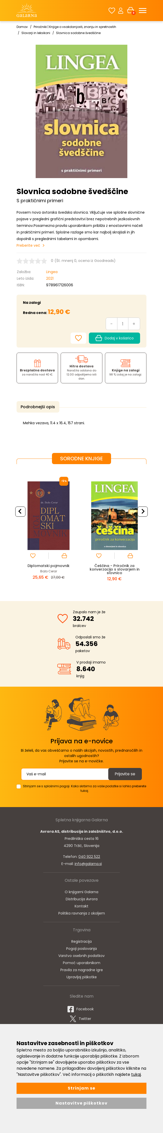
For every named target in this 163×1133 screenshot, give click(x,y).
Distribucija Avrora (82, 898)
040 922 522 (89, 855)
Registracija (81, 940)
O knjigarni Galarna (81, 890)
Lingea (52, 271)
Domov (22, 27)
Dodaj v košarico (114, 338)
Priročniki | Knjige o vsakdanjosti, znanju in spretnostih (75, 27)
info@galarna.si (88, 862)
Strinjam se (81, 1088)
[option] (48, 528)
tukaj (136, 1074)
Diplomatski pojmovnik (48, 564)
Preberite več (28, 245)
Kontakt (81, 905)
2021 (49, 278)
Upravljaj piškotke (81, 976)
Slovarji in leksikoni (35, 33)
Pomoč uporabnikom (81, 961)
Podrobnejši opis (37, 407)
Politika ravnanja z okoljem (81, 912)
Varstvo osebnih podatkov (81, 954)
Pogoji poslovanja (81, 947)
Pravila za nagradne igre (81, 968)
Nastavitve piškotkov (81, 1103)
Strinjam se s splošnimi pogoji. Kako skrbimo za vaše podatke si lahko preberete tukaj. (84, 787)
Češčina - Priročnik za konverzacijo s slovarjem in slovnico (114, 568)
